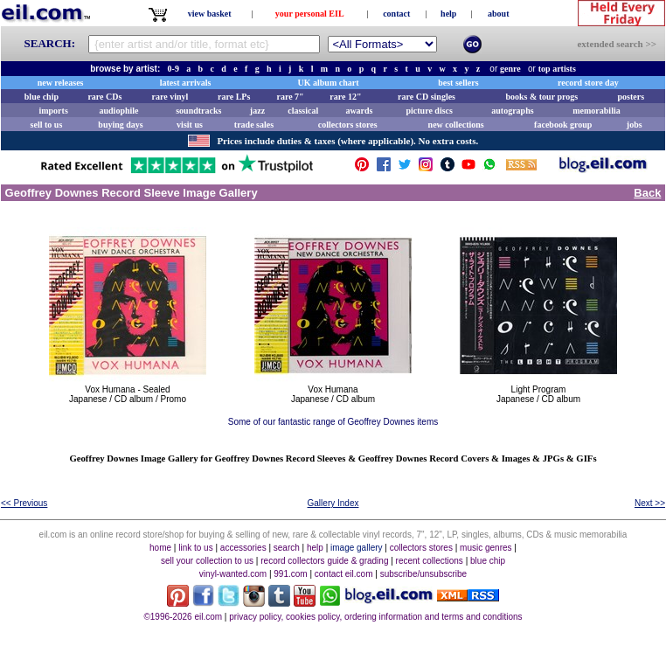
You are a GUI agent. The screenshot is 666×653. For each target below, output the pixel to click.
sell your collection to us (207, 561)
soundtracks (198, 110)
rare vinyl (170, 96)
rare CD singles (426, 96)
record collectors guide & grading (324, 561)
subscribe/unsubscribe (424, 574)
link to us (195, 547)
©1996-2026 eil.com (182, 617)
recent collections (429, 561)
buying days (120, 124)
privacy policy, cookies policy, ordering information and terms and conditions (375, 617)
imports (52, 110)
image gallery (356, 547)
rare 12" (345, 96)
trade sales (254, 124)
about (498, 13)
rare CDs (104, 96)
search (287, 547)
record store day (588, 82)
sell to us (47, 124)
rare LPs (234, 96)
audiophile (119, 110)
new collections (456, 124)
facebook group (563, 124)
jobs (634, 124)
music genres (485, 547)
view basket (210, 13)
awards (358, 110)
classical (303, 110)
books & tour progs (541, 96)
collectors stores (348, 124)
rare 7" (289, 96)
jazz (257, 110)
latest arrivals (186, 82)
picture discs (429, 110)
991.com (290, 574)
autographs (512, 110)
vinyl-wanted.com (233, 574)
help (448, 13)
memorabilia (596, 110)
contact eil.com (344, 574)
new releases (61, 82)
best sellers (458, 82)
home (160, 547)
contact (396, 13)
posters (630, 96)
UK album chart (328, 82)
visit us (190, 124)
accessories (243, 547)
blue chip (41, 96)
